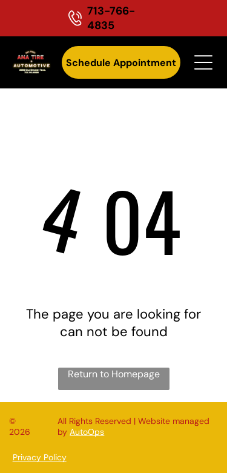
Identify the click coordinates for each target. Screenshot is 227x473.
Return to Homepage (114, 374)
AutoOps (87, 431)
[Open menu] (203, 62)
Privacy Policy (40, 457)
